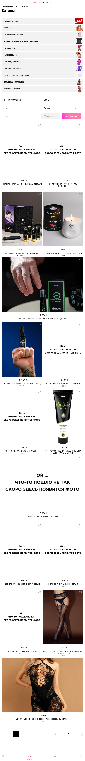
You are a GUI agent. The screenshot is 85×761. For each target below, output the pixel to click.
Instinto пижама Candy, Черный (21, 651)
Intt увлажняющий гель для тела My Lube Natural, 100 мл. (63, 452)
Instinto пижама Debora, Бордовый (22, 451)
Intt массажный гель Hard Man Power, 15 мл (22, 385)
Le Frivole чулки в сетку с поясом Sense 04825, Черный (63, 652)
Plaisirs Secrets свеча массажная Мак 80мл (63, 254)
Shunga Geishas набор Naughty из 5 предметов (22, 254)
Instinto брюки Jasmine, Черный (42, 517)
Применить (71, 116)
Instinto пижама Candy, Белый (63, 584)
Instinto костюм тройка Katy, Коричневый (63, 185)
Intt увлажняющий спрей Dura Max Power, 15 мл (42, 319)
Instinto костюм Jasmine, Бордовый (63, 384)
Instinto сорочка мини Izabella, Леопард (22, 184)
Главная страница (9, 7)
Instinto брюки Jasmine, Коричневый (22, 584)
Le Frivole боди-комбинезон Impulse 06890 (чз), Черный (42, 719)
